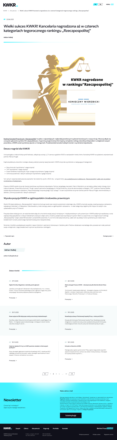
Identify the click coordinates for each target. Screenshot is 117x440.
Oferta (26, 428)
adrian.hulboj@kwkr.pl (11, 256)
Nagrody (46, 428)
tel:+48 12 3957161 (30, 435)
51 (66, 374)
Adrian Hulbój (8, 37)
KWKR (5, 11)
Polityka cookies (96, 434)
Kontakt (65, 428)
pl (95, 4)
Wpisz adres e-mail (66, 391)
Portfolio (56, 428)
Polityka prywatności (84, 434)
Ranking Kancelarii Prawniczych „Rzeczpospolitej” (20, 139)
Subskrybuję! (70, 415)
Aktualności (13, 11)
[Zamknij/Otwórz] (110, 4)
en (100, 4)
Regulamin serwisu (108, 434)
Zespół (18, 428)
